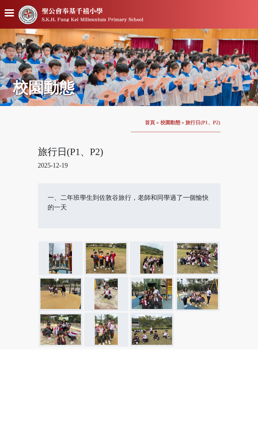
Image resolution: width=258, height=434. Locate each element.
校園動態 (170, 122)
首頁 (150, 122)
